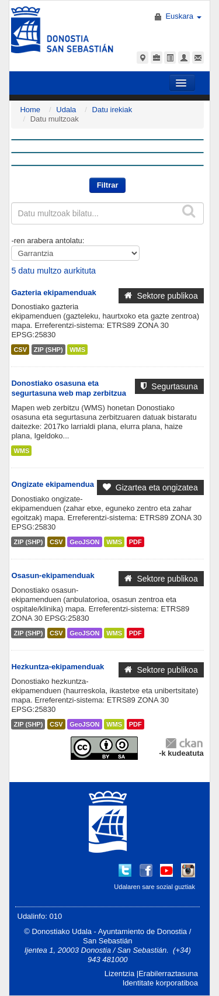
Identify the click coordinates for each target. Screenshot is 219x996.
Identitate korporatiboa (160, 982)
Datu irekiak (112, 109)
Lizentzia (119, 973)
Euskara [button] (183, 16)
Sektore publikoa (160, 295)
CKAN (184, 742)
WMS (77, 349)
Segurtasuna (169, 386)
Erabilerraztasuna (168, 973)
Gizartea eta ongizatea (150, 487)
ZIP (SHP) (48, 349)
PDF (135, 541)
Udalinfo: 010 (40, 916)
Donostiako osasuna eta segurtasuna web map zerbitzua (68, 388)
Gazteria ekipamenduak (53, 292)
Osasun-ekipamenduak (52, 575)
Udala (66, 109)
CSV (20, 349)
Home (30, 109)
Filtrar (108, 185)
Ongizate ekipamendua (52, 484)
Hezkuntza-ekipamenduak (57, 666)
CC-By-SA (106, 748)
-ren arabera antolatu (46, 240)
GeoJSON (84, 541)
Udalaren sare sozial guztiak (154, 886)
